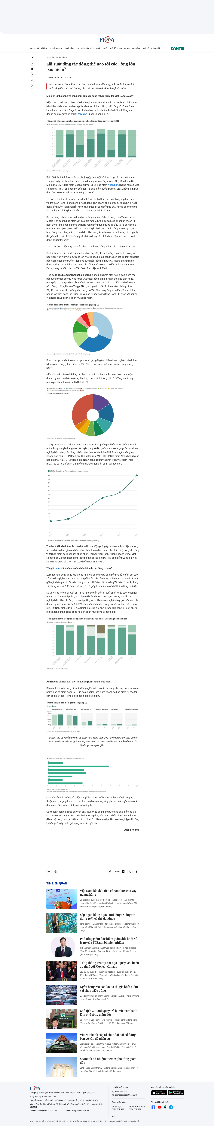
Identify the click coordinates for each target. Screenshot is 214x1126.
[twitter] (32, 63)
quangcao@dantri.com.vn (126, 1095)
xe (90, 695)
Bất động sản (116, 48)
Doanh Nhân (69, 48)
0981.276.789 (51, 1111)
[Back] (32, 92)
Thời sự (44, 48)
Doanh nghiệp (56, 48)
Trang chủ (34, 48)
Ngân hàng (114, 184)
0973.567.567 (118, 1109)
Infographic (156, 48)
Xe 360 (127, 48)
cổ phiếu (80, 596)
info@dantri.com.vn (80, 1111)
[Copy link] (32, 80)
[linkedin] (32, 69)
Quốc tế (145, 48)
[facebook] (32, 58)
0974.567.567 (135, 1109)
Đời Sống (136, 48)
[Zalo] (32, 74)
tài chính (82, 114)
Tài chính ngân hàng (85, 48)
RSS (113, 1116)
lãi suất (56, 568)
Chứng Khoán (102, 48)
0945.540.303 (121, 1092)
